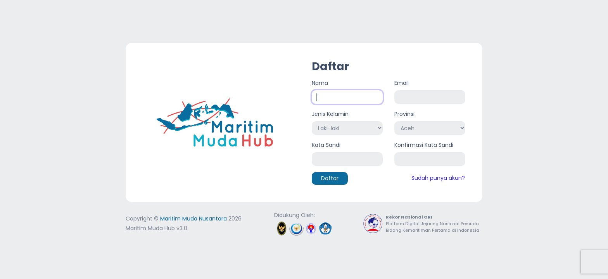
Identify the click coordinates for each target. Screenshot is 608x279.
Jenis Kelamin (330, 114)
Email (401, 83)
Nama (320, 83)
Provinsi (404, 114)
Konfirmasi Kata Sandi (423, 145)
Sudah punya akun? (438, 178)
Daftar (330, 178)
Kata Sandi (326, 145)
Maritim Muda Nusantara (193, 218)
